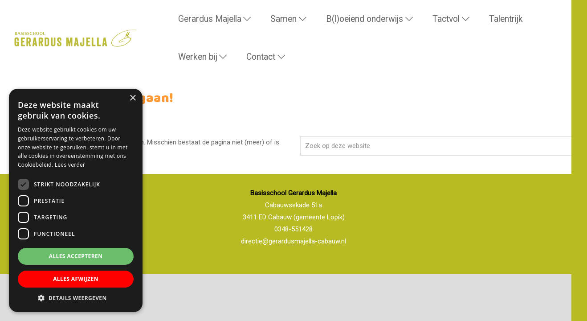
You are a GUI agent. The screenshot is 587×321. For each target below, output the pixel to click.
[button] (76, 298)
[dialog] (76, 200)
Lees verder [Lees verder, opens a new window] (70, 165)
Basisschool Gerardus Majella (23, 24)
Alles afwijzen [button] (75, 279)
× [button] (132, 98)
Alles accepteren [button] (76, 256)
